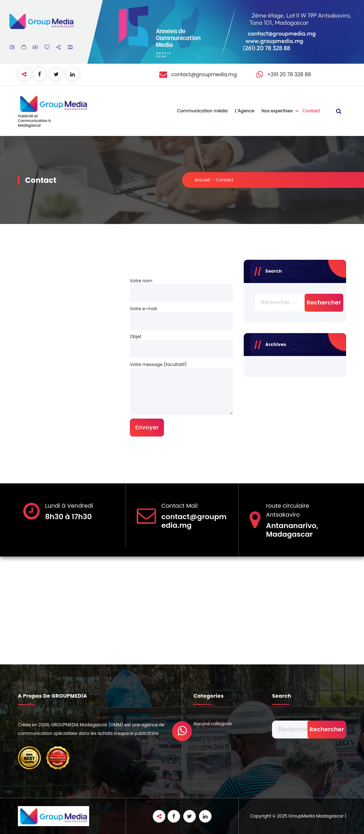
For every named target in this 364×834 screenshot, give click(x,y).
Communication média (202, 111)
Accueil (202, 180)
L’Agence (244, 111)
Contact (311, 111)
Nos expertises (277, 111)
